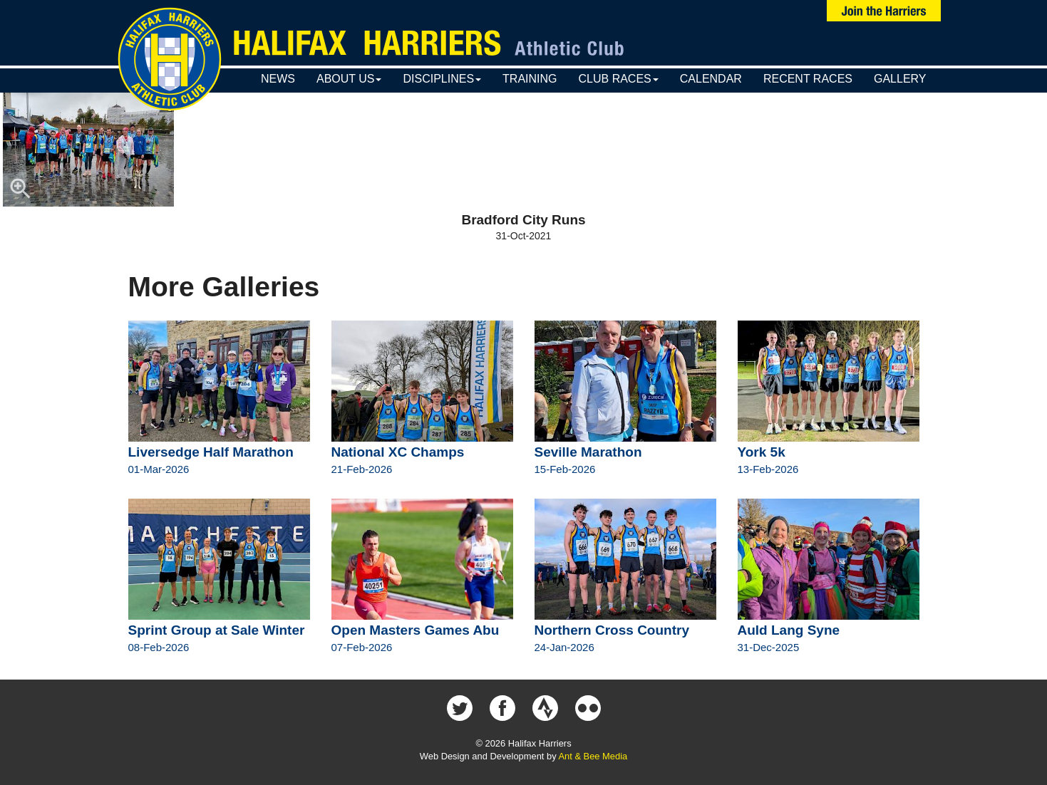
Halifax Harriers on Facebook (502, 708)
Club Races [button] (619, 79)
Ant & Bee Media (592, 756)
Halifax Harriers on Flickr (588, 708)
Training (529, 79)
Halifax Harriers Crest (170, 59)
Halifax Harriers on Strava (545, 708)
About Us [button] (349, 79)
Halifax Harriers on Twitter (459, 708)
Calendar (711, 79)
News (278, 79)
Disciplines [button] (442, 79)
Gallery (900, 79)
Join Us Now (884, 10)
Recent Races (807, 79)
